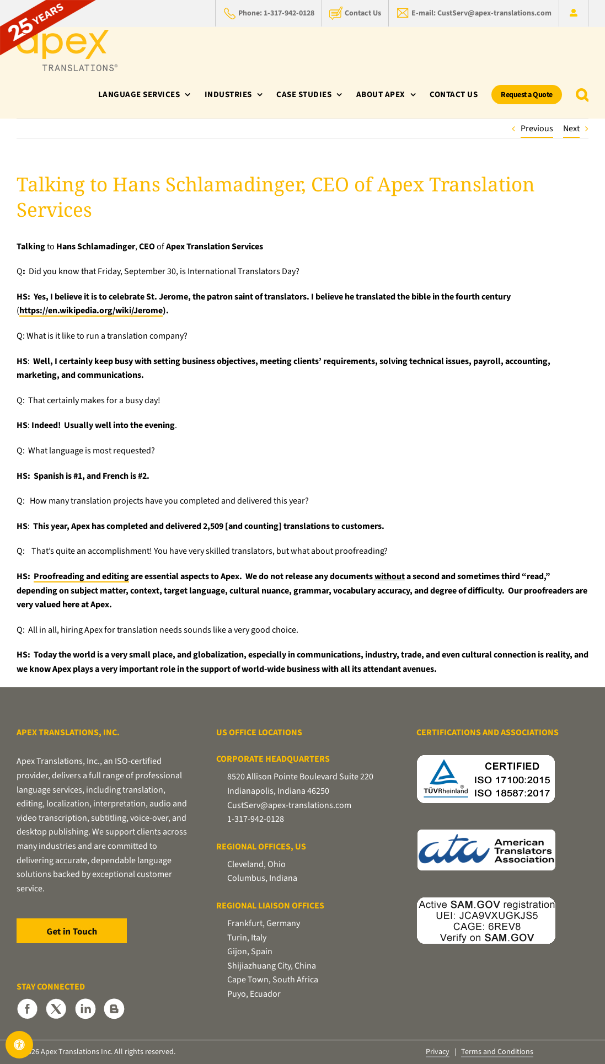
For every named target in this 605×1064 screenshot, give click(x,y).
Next (571, 128)
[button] (582, 94)
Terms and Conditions (497, 1051)
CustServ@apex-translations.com (289, 805)
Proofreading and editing (81, 576)
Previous (537, 128)
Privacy (437, 1051)
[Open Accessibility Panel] (19, 1044)
